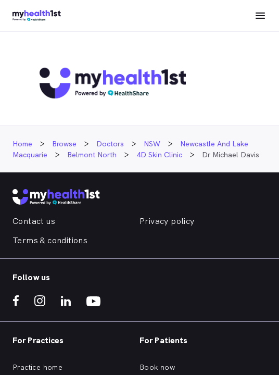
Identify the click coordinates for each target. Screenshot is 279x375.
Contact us (33, 221)
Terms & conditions (49, 240)
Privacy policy (167, 221)
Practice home (37, 367)
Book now (157, 367)
